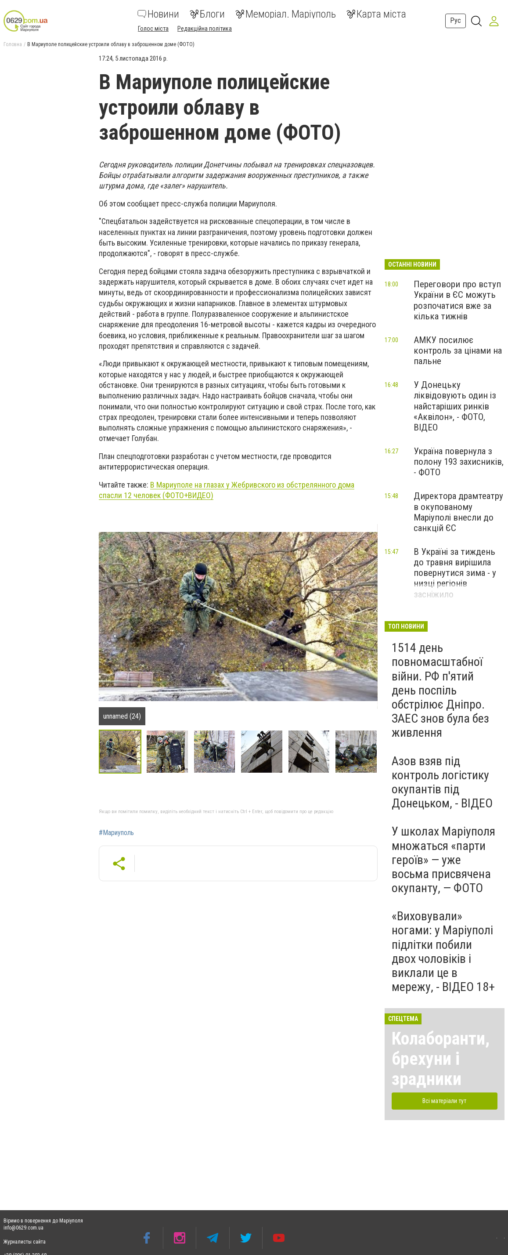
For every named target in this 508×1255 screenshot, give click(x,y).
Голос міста (153, 28)
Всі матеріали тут (444, 1100)
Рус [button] (455, 20)
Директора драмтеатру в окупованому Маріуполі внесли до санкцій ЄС (458, 512)
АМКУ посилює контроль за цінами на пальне (458, 350)
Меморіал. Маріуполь (285, 14)
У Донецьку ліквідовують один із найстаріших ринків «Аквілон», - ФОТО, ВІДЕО (455, 406)
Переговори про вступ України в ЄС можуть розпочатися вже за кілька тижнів (457, 300)
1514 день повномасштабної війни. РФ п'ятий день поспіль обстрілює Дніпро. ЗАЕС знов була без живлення (440, 690)
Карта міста (376, 14)
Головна (13, 44)
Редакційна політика (204, 28)
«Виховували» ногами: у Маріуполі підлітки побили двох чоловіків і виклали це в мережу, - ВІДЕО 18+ (443, 951)
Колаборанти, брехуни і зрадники (441, 1058)
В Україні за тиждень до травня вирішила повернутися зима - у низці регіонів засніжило (455, 573)
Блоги (207, 14)
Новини (158, 14)
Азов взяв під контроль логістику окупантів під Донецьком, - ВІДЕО (442, 782)
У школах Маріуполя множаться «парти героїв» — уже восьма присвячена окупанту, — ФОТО (443, 859)
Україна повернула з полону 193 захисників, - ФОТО (459, 461)
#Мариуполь (116, 833)
